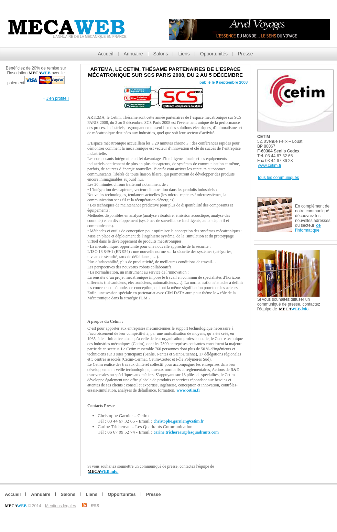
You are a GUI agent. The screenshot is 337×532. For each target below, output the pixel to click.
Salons (160, 53)
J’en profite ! (57, 98)
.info (293, 309)
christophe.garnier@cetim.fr (178, 421)
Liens (183, 53)
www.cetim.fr (188, 390)
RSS (95, 505)
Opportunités (214, 53)
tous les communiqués (278, 177)
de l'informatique (308, 228)
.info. (103, 471)
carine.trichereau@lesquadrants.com (186, 432)
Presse (245, 53)
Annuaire (133, 53)
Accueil (105, 53)
